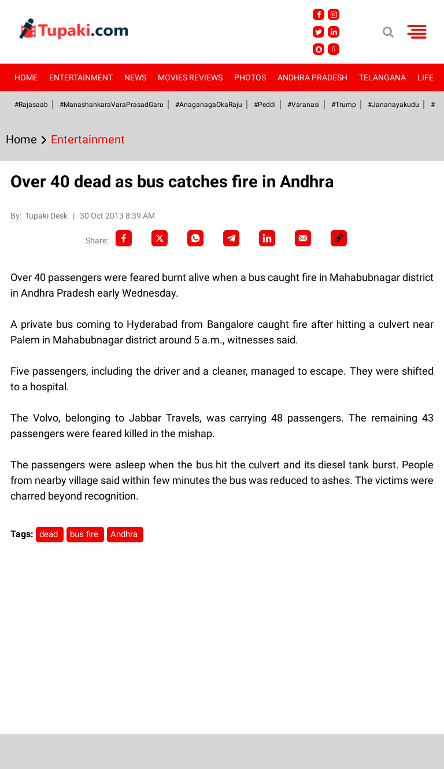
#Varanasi (303, 105)
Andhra (125, 534)
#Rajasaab (31, 105)
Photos (250, 77)
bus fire (85, 534)
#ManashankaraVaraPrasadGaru (112, 105)
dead (49, 534)
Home (26, 77)
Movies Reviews (190, 77)
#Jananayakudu (393, 105)
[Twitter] (159, 238)
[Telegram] (231, 238)
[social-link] (338, 238)
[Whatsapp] (195, 238)
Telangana (382, 77)
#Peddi (265, 105)
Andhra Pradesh (312, 77)
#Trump (343, 105)
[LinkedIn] (267, 238)
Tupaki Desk (47, 215)
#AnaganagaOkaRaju (208, 105)
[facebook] (123, 238)
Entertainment (81, 77)
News (135, 77)
